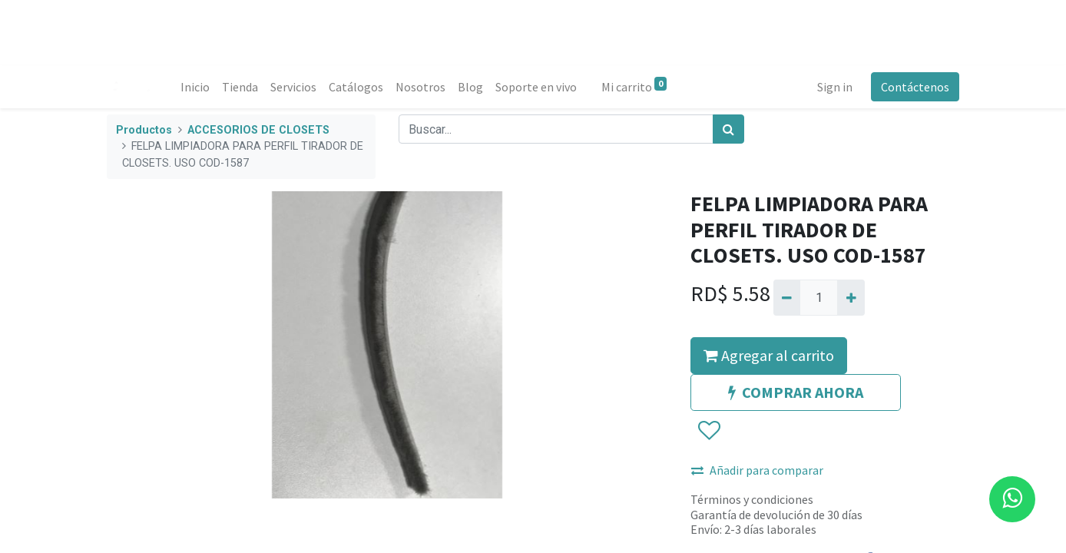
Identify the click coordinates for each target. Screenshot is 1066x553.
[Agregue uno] (850, 297)
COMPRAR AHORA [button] (795, 392)
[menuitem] (195, 86)
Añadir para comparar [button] (757, 470)
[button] (708, 431)
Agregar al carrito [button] (768, 355)
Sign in (834, 86)
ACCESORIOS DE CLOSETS (258, 130)
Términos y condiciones (751, 499)
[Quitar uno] (786, 297)
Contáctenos (915, 86)
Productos (144, 130)
